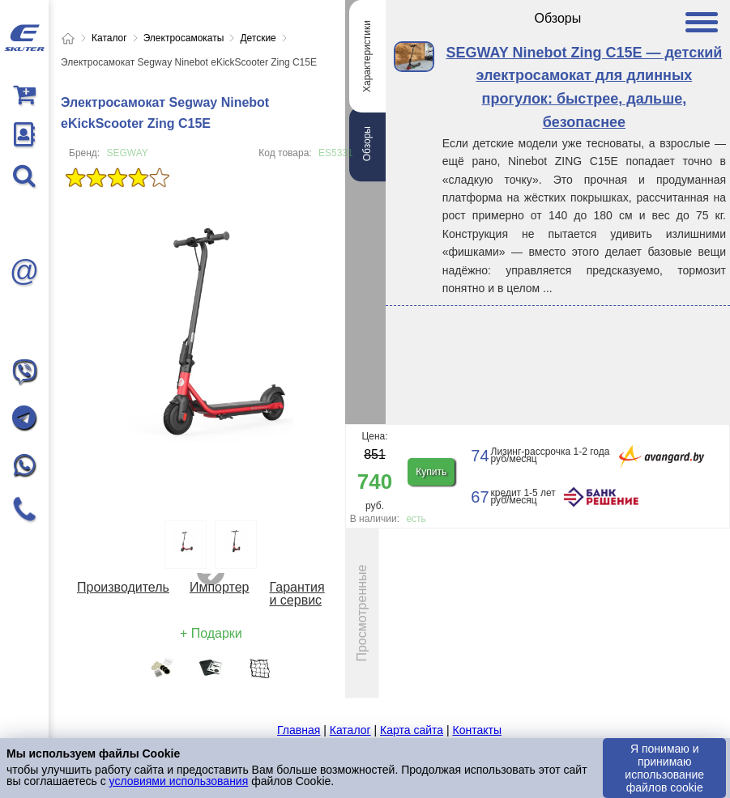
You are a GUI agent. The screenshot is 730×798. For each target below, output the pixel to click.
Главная (298, 730)
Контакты (476, 730)
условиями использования (179, 781)
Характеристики (367, 56)
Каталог (350, 730)
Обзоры (367, 143)
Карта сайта (411, 730)
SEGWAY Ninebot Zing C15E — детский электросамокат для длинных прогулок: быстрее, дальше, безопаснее (584, 87)
